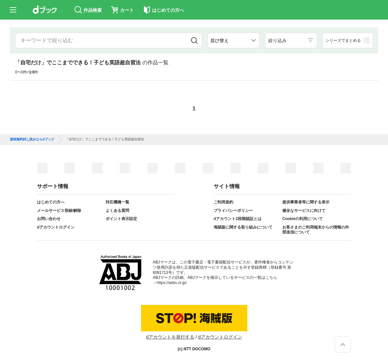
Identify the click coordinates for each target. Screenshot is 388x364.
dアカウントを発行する (170, 337)
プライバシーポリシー (233, 210)
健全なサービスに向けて (304, 210)
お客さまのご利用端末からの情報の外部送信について (315, 230)
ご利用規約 (223, 202)
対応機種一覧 (117, 202)
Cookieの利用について (302, 218)
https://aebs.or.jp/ (171, 282)
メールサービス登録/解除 (59, 210)
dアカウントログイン (56, 227)
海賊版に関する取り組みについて (243, 227)
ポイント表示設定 (121, 218)
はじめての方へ (50, 202)
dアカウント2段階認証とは (237, 218)
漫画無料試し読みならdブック (32, 139)
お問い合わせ (49, 218)
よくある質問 (117, 210)
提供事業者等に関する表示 (305, 202)
